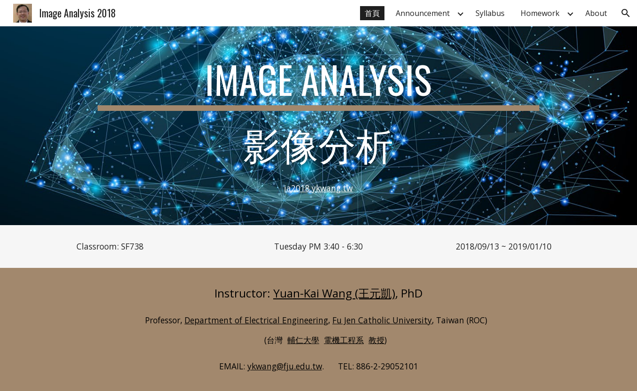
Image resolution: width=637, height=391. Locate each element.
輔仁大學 (303, 339)
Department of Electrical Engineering (256, 320)
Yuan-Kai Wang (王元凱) (334, 293)
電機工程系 (344, 339)
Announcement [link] (423, 13)
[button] (625, 13)
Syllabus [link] (490, 13)
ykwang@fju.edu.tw (284, 366)
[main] (318, 126)
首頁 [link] (372, 13)
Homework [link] (540, 13)
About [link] (596, 13)
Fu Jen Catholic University (382, 320)
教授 (376, 339)
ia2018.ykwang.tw (318, 188)
